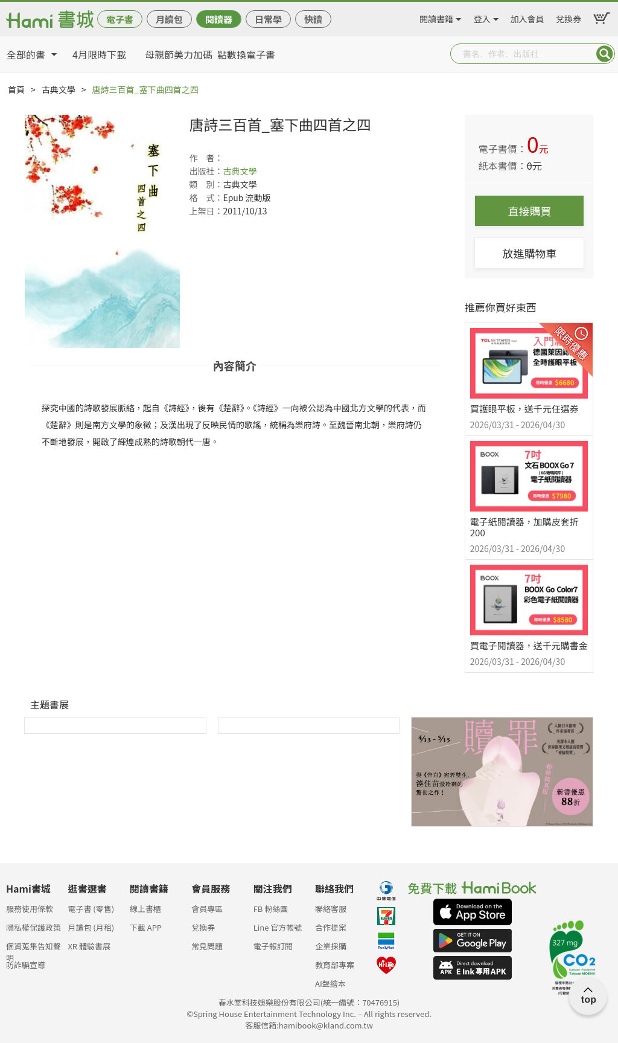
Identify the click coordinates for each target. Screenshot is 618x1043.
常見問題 (207, 946)
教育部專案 (334, 965)
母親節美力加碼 (178, 54)
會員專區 (207, 908)
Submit (604, 53)
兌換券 (568, 17)
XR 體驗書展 (89, 946)
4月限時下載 (99, 54)
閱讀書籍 (436, 17)
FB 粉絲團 (270, 908)
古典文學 (58, 89)
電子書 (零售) (91, 908)
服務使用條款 (29, 908)
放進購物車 (529, 253)
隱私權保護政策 (33, 927)
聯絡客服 (330, 908)
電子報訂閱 (273, 946)
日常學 (268, 19)
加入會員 (527, 17)
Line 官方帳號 (277, 927)
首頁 (16, 89)
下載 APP (146, 927)
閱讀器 (218, 19)
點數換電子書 (246, 54)
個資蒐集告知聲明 (33, 949)
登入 (482, 17)
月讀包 (169, 19)
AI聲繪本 (330, 983)
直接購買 (529, 211)
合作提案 (330, 927)
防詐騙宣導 (25, 965)
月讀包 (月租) (91, 927)
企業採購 (330, 946)
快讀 (313, 19)
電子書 (119, 19)
